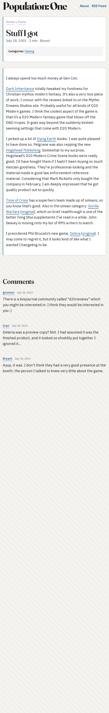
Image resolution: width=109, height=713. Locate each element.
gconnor (8, 292)
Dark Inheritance (20, 88)
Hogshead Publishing (23, 150)
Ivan (6, 325)
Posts (22, 22)
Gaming (29, 51)
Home (10, 22)
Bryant (7, 358)
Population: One (35, 6)
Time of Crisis (17, 200)
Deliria (75, 233)
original (28, 211)
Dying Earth (46, 138)
